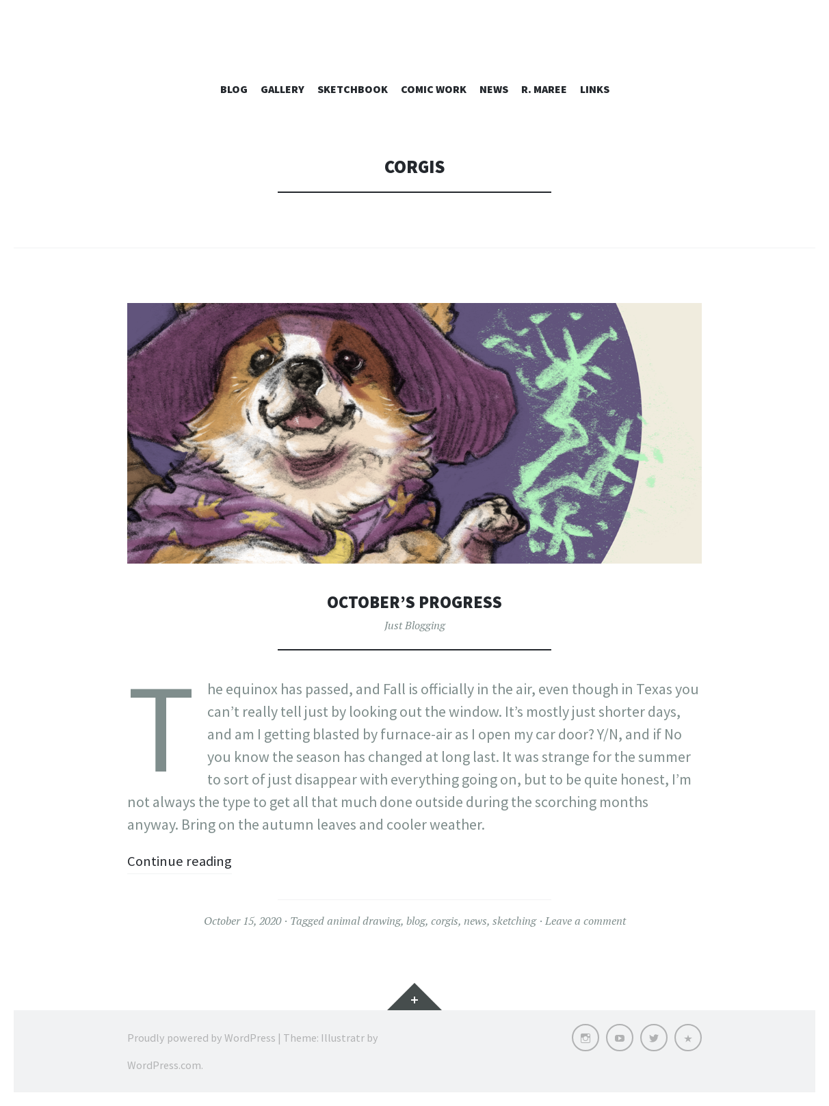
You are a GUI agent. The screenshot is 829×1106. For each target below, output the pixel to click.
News (493, 89)
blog (415, 920)
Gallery (282, 89)
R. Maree (544, 89)
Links (594, 89)
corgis (444, 920)
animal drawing (364, 920)
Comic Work (433, 89)
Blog (234, 89)
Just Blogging (414, 625)
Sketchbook (352, 89)
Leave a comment (585, 920)
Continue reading (182, 860)
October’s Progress (414, 601)
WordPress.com (164, 1065)
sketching (514, 920)
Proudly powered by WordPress (201, 1037)
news (475, 920)
